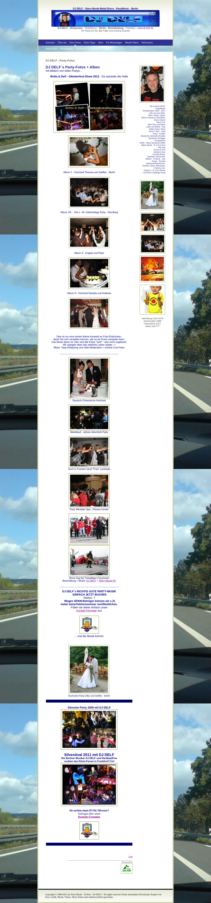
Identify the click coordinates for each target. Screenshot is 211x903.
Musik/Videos (132, 42)
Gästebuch (81, 48)
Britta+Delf (51, 48)
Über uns (62, 42)
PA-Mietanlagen (114, 42)
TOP (130, 857)
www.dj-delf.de (145, 28)
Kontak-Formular (86, 610)
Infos (100, 42)
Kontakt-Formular (89, 816)
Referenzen (147, 42)
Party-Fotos (75, 42)
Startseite (50, 42)
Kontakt (107, 48)
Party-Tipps (89, 42)
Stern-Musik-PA (107, 581)
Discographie (66, 48)
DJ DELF (91, 581)
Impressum (94, 48)
